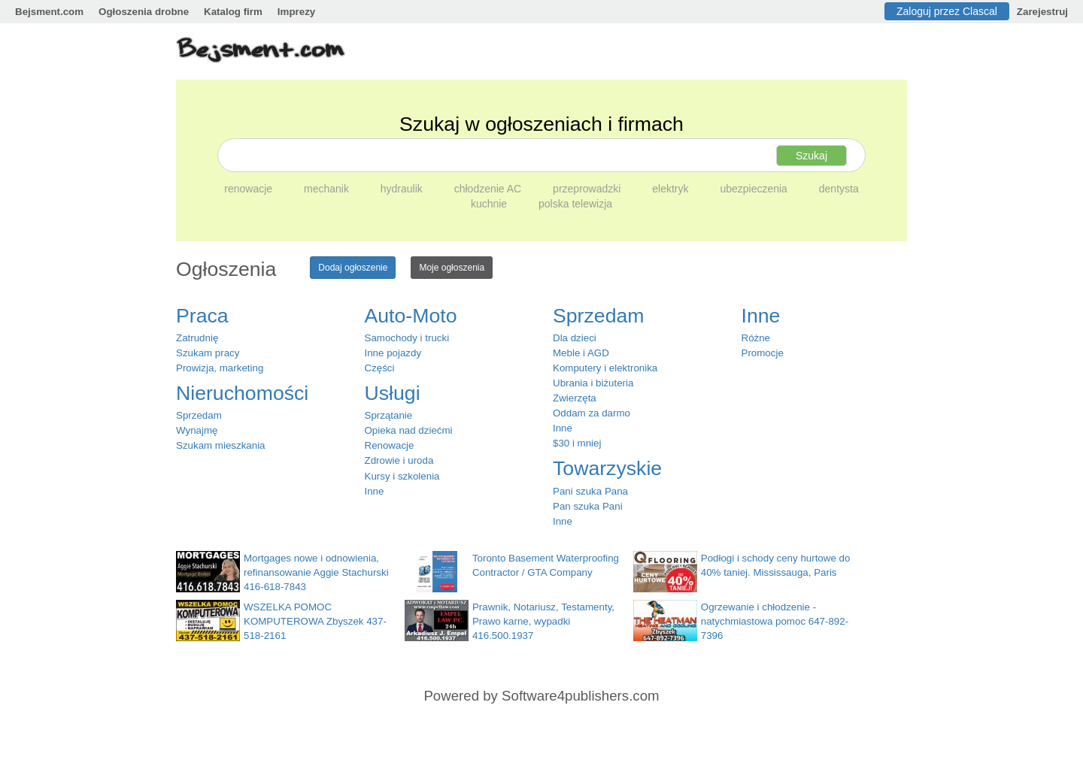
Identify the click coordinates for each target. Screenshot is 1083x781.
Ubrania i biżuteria (593, 383)
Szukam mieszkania (220, 445)
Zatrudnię (197, 338)
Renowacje (389, 445)
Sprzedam (199, 415)
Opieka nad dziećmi (409, 430)
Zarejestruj (1042, 11)
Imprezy (296, 11)
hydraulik (403, 189)
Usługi (392, 393)
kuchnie (490, 204)
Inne (374, 491)
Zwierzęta (574, 398)
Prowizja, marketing (219, 368)
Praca (202, 315)
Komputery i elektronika (605, 368)
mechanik (328, 189)
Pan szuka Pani (588, 506)
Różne (756, 338)
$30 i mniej (577, 443)
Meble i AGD (581, 353)
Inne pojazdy (393, 353)
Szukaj (811, 156)
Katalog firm (233, 11)
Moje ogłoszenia (451, 267)
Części (380, 368)
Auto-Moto (411, 315)
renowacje (249, 189)
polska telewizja (575, 204)
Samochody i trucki (407, 338)
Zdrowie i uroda (399, 460)
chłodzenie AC (489, 189)
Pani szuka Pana (590, 491)
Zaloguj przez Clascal (946, 11)
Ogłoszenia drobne (144, 11)
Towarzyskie (607, 468)
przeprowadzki (588, 189)
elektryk (671, 189)
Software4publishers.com (580, 696)
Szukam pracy (207, 353)
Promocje (763, 353)
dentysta (839, 189)
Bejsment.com (49, 11)
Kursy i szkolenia (402, 476)
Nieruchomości (242, 393)
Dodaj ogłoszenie (352, 267)
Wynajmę (196, 430)
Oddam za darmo (591, 413)
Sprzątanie (389, 415)
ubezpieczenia (755, 189)
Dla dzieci (574, 338)
